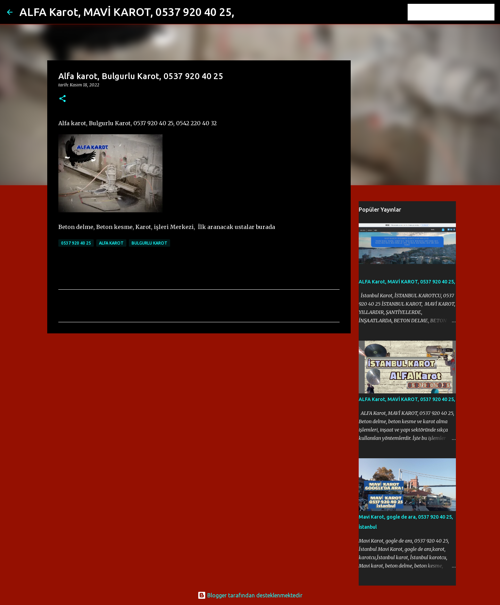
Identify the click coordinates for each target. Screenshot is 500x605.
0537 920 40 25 (76, 243)
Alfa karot (111, 243)
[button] (62, 99)
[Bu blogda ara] (458, 12)
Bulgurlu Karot (149, 243)
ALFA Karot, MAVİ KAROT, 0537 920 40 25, (126, 12)
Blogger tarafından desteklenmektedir (250, 595)
